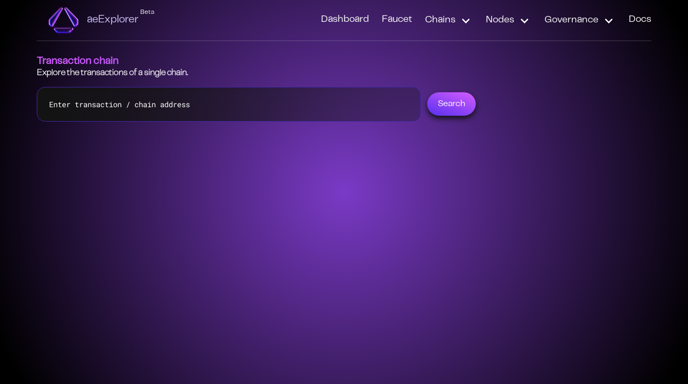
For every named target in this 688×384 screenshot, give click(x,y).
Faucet (397, 19)
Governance (571, 20)
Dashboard (345, 19)
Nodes (500, 20)
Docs (640, 19)
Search (451, 104)
